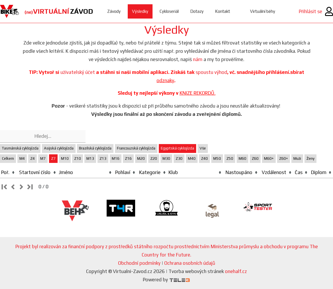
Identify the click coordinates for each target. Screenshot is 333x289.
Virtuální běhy (262, 11)
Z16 (128, 158)
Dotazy (197, 11)
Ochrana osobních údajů (189, 263)
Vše (203, 148)
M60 (242, 158)
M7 (43, 158)
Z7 (53, 158)
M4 (22, 158)
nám (197, 59)
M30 (166, 158)
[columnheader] (8, 172)
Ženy (310, 158)
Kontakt (222, 11)
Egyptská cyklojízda (177, 148)
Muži (297, 158)
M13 (90, 158)
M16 (115, 158)
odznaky (165, 80)
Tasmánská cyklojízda (20, 148)
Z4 (32, 158)
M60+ (269, 158)
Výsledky (140, 11)
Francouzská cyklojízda (136, 148)
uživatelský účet (77, 72)
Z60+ (283, 158)
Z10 (77, 158)
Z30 (179, 158)
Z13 (103, 158)
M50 (217, 158)
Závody (114, 11)
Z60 (255, 158)
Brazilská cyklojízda (95, 148)
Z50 (229, 158)
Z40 (204, 158)
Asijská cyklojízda (59, 148)
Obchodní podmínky (139, 263)
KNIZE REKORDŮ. (198, 93)
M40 (192, 158)
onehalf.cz (236, 271)
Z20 (153, 158)
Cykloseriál (169, 11)
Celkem (8, 158)
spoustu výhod (211, 72)
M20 (141, 158)
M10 (65, 158)
